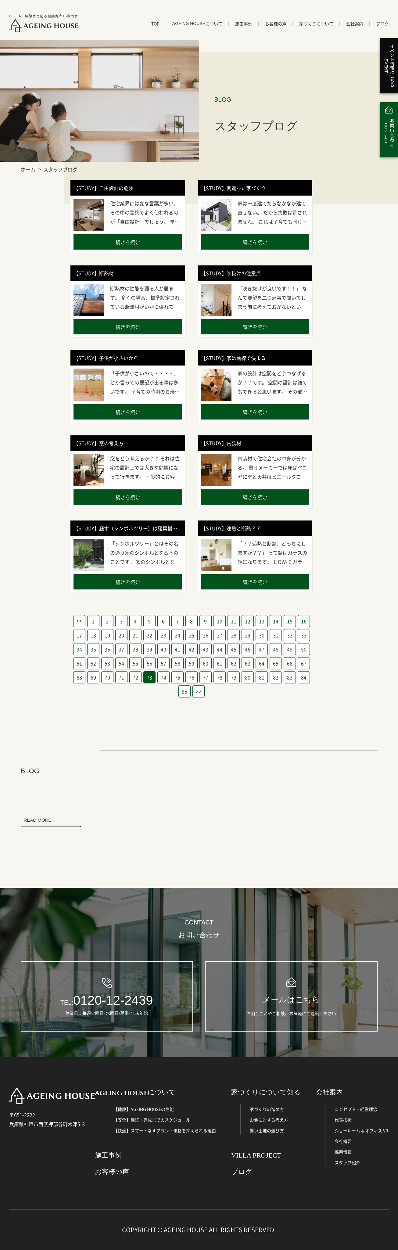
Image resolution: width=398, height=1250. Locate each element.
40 (163, 649)
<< (79, 621)
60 (205, 663)
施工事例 (243, 23)
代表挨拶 (343, 1120)
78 (219, 677)
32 (289, 635)
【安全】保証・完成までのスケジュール (151, 1120)
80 (247, 677)
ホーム (28, 169)
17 (79, 635)
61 (219, 663)
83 (289, 677)
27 (219, 635)
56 (149, 663)
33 (304, 635)
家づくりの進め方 (267, 1109)
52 (93, 663)
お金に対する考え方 (269, 1120)
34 (79, 649)
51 (79, 663)
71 (121, 677)
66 (289, 663)
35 (93, 649)
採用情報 (343, 1152)
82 (275, 677)
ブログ (382, 23)
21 (135, 635)
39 (149, 649)
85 (184, 691)
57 (163, 663)
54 (121, 663)
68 (79, 677)
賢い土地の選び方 (267, 1130)
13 (261, 621)
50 (304, 649)
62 (233, 663)
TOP (155, 23)
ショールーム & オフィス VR (361, 1130)
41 (177, 649)
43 (205, 649)
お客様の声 (275, 23)
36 (107, 649)
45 (233, 649)
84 (304, 677)
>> (198, 691)
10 (219, 621)
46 (247, 649)
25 (191, 635)
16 (304, 621)
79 (233, 677)
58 (177, 663)
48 (275, 649)
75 (177, 677)
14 (275, 621)
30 (261, 635)
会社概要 (343, 1141)
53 (107, 663)
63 (247, 663)
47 (261, 649)
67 (304, 663)
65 (275, 663)
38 (135, 649)
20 (121, 635)
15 (289, 621)
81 (261, 677)
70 (107, 677)
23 (163, 635)
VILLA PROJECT (256, 1155)
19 (107, 635)
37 (121, 649)
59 (191, 663)
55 (135, 663)
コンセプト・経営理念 (356, 1109)
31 (275, 635)
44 (219, 649)
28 (233, 635)
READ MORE (38, 820)
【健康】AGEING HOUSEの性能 (143, 1109)
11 (233, 621)
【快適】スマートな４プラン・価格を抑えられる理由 (164, 1130)
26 (205, 635)
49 (289, 649)
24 (177, 635)
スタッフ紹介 (347, 1162)
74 (163, 677)
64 (261, 663)
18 (93, 635)
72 (135, 677)
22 (149, 635)
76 (191, 677)
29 (247, 635)
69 (93, 677)
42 (191, 649)
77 (205, 677)
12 (247, 621)
